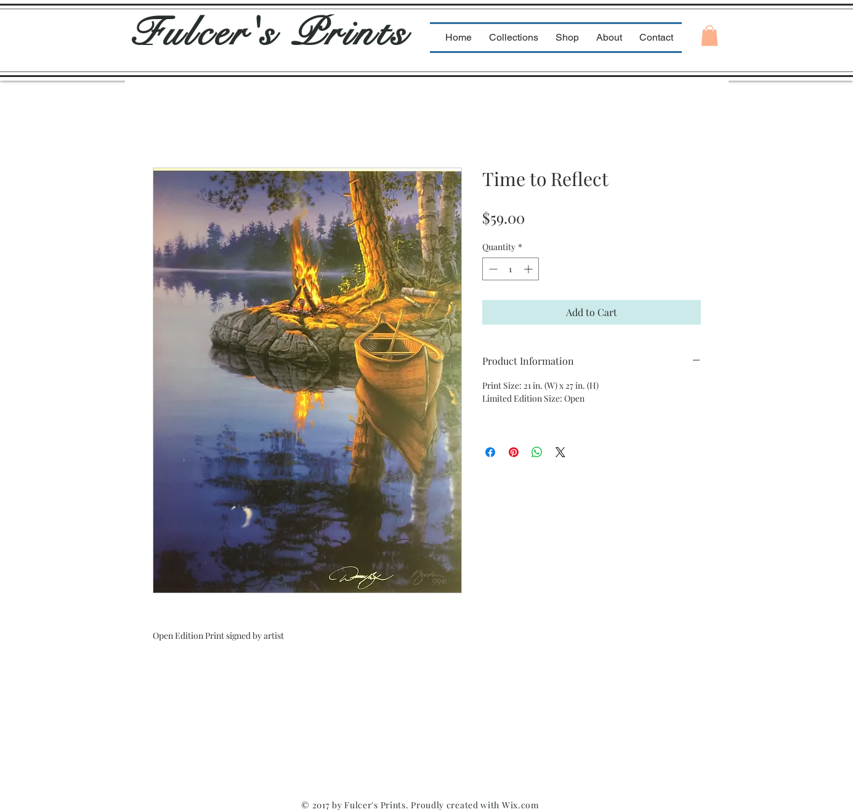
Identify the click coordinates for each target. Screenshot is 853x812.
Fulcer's (210, 33)
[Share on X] (560, 452)
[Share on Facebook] (490, 452)
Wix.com (520, 805)
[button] (709, 35)
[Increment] (529, 269)
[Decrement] (491, 269)
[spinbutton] (510, 269)
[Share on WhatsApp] (537, 452)
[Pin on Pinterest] (513, 452)
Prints (349, 33)
